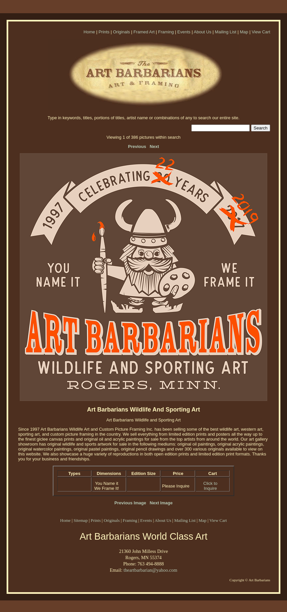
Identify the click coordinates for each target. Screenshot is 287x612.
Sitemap (81, 520)
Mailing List (225, 31)
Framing (166, 31)
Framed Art (143, 31)
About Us (202, 31)
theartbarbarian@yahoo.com (150, 570)
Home (89, 31)
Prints (104, 31)
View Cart (261, 31)
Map (244, 31)
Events (184, 31)
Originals (121, 31)
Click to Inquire (210, 486)
